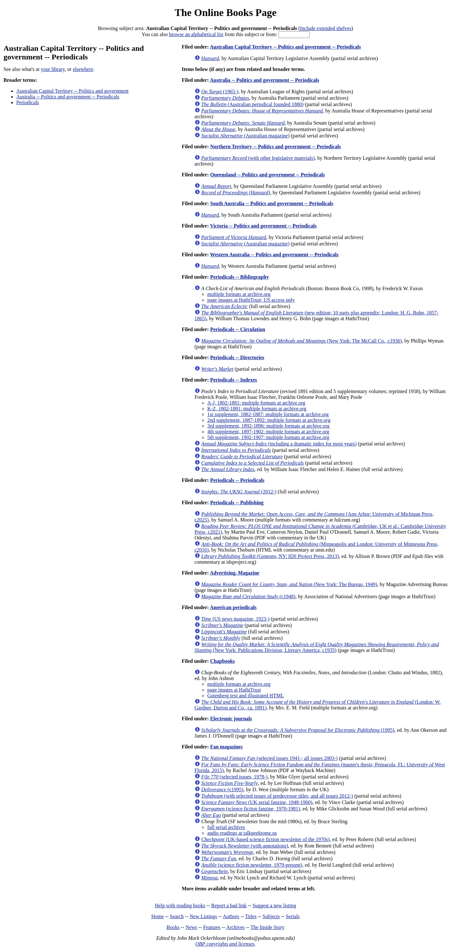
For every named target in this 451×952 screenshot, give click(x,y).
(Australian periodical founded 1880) (252, 104)
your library (53, 69)
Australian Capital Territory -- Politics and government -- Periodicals (285, 47)
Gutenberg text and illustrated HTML (245, 695)
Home (157, 916)
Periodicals (27, 102)
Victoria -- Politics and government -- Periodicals (263, 225)
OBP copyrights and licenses (224, 944)
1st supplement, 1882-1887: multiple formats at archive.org (268, 414)
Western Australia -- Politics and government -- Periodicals (274, 254)
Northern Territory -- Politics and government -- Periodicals (275, 146)
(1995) (297, 730)
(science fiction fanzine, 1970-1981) (250, 808)
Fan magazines (226, 746)
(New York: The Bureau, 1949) (289, 584)
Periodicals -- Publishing (237, 502)
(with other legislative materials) (258, 158)
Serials (293, 916)
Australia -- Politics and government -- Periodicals (67, 96)
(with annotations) (244, 845)
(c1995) (222, 789)
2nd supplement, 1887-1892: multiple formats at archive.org (268, 420)
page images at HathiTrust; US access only (251, 300)
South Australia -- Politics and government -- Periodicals (271, 203)
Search (177, 916)
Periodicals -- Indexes (233, 380)
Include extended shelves (325, 28)
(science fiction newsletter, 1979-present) (251, 865)
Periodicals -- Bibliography (239, 277)
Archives (235, 927)
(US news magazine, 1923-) (235, 619)
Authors (231, 916)
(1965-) (219, 91)
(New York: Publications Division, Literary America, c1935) (317, 647)
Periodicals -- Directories (237, 357)
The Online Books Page (225, 12)
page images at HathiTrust (234, 690)
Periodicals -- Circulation (237, 329)
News (191, 927)
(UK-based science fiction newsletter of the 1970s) (265, 839)
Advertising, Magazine (234, 573)
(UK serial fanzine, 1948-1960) (256, 802)
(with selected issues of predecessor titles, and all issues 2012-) (277, 796)
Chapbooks (222, 661)
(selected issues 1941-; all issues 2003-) (269, 758)
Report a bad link (229, 905)
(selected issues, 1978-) (234, 776)
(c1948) (248, 596)
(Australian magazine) (245, 135)
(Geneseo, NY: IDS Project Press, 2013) (270, 556)
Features (211, 927)
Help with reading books (180, 905)
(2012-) (239, 491)
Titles (250, 916)
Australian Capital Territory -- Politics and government (72, 91)
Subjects (271, 916)
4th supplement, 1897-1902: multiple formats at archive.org (268, 431)
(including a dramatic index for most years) (279, 443)
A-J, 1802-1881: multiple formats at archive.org (256, 403)
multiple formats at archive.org (239, 294)
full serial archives (226, 827)
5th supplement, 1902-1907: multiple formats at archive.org (268, 437)
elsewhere (83, 69)
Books (173, 927)
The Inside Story (267, 927)
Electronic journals (231, 718)
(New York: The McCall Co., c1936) (301, 341)
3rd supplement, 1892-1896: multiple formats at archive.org (268, 426)
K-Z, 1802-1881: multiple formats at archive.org (256, 408)
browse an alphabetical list (196, 34)
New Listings (203, 916)
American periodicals (233, 607)
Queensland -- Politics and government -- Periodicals (267, 174)
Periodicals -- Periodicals (237, 480)
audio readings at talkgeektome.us (242, 833)
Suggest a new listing (274, 905)
